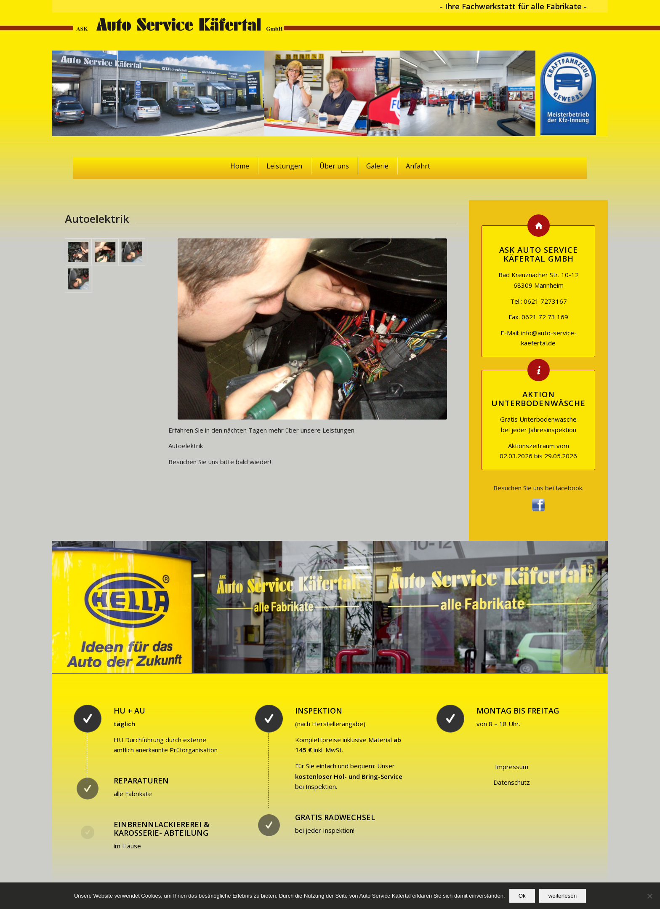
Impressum (511, 766)
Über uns (334, 166)
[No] (649, 896)
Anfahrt (418, 166)
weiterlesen (562, 896)
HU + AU (129, 711)
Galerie (377, 166)
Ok (522, 896)
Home (239, 166)
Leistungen (284, 166)
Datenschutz (511, 782)
